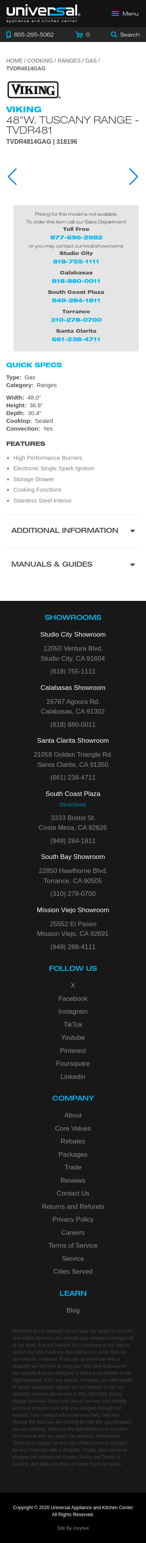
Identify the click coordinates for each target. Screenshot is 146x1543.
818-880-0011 (76, 281)
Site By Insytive (73, 1528)
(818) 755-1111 (72, 671)
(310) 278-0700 (72, 893)
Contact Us (72, 1193)
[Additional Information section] (73, 531)
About (72, 1115)
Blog (72, 1310)
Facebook (73, 998)
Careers (72, 1232)
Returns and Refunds (73, 1206)
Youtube (73, 1037)
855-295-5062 (92, 1394)
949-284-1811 (76, 300)
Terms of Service (73, 1245)
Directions (73, 804)
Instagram (73, 1011)
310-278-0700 (76, 319)
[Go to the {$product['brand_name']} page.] (33, 89)
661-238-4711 (76, 339)
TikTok (73, 1024)
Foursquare (73, 1063)
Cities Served (73, 1271)
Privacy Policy (73, 1219)
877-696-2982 (76, 237)
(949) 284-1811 (72, 841)
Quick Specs (34, 365)
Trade (73, 1167)
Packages (73, 1154)
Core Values (73, 1128)
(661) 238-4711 (72, 777)
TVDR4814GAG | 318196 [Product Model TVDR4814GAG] (41, 142)
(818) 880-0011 (72, 724)
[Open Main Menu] (125, 13)
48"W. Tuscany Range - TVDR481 (72, 125)
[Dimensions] (73, 405)
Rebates (73, 1141)
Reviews (72, 1180)
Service (73, 1258)
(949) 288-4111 (72, 947)
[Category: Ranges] (73, 385)
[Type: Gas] (73, 377)
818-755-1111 (76, 261)
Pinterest (73, 1050)
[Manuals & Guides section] (73, 565)
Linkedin (73, 1076)
